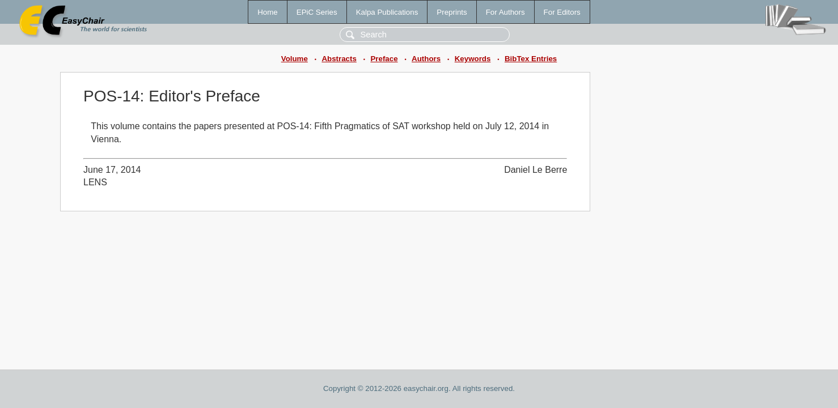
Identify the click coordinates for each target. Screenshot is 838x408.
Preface (383, 58)
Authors (426, 58)
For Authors (505, 12)
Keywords (473, 58)
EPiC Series (317, 12)
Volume (294, 58)
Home (267, 12)
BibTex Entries (531, 58)
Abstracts (338, 58)
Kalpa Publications (387, 12)
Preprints (452, 12)
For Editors (562, 12)
